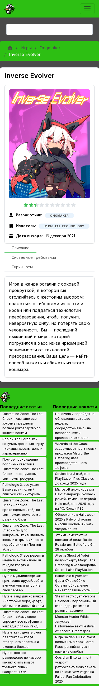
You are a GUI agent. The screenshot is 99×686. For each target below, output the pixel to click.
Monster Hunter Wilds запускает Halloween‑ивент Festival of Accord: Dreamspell (75, 624)
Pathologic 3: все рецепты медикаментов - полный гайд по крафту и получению (23, 562)
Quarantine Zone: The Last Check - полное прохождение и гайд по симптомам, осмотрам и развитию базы (23, 509)
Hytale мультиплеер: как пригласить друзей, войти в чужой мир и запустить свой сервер (22, 583)
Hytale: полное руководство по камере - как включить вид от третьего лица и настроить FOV (22, 662)
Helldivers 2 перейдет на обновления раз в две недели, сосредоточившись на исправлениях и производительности (75, 426)
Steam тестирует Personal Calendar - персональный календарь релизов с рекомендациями (75, 603)
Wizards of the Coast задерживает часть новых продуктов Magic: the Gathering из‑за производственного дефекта (75, 456)
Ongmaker (50, 47)
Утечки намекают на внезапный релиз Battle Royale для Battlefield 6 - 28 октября (75, 542)
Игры (26, 47)
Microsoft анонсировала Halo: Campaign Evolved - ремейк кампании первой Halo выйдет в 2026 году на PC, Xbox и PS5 (75, 498)
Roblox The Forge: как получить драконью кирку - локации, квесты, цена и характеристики (23, 446)
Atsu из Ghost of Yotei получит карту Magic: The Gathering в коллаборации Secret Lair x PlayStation (76, 562)
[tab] (20, 248)
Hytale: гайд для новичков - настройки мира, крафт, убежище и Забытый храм (23, 601)
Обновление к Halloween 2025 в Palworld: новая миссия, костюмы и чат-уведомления (75, 522)
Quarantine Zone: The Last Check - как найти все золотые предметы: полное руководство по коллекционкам (23, 423)
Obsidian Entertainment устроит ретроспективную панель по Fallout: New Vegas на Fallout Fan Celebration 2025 (75, 669)
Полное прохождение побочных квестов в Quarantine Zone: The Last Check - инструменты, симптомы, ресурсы (23, 468)
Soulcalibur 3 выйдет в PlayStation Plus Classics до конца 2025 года (74, 478)
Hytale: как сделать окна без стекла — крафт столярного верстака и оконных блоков (21, 639)
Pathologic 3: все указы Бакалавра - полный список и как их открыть (21, 489)
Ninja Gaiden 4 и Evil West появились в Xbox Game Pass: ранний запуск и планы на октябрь (75, 644)
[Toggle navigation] (87, 8)
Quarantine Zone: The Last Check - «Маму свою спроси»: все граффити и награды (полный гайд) (23, 619)
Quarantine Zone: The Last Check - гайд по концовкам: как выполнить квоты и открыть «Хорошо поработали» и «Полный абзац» (23, 537)
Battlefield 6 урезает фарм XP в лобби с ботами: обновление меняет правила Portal (73, 583)
